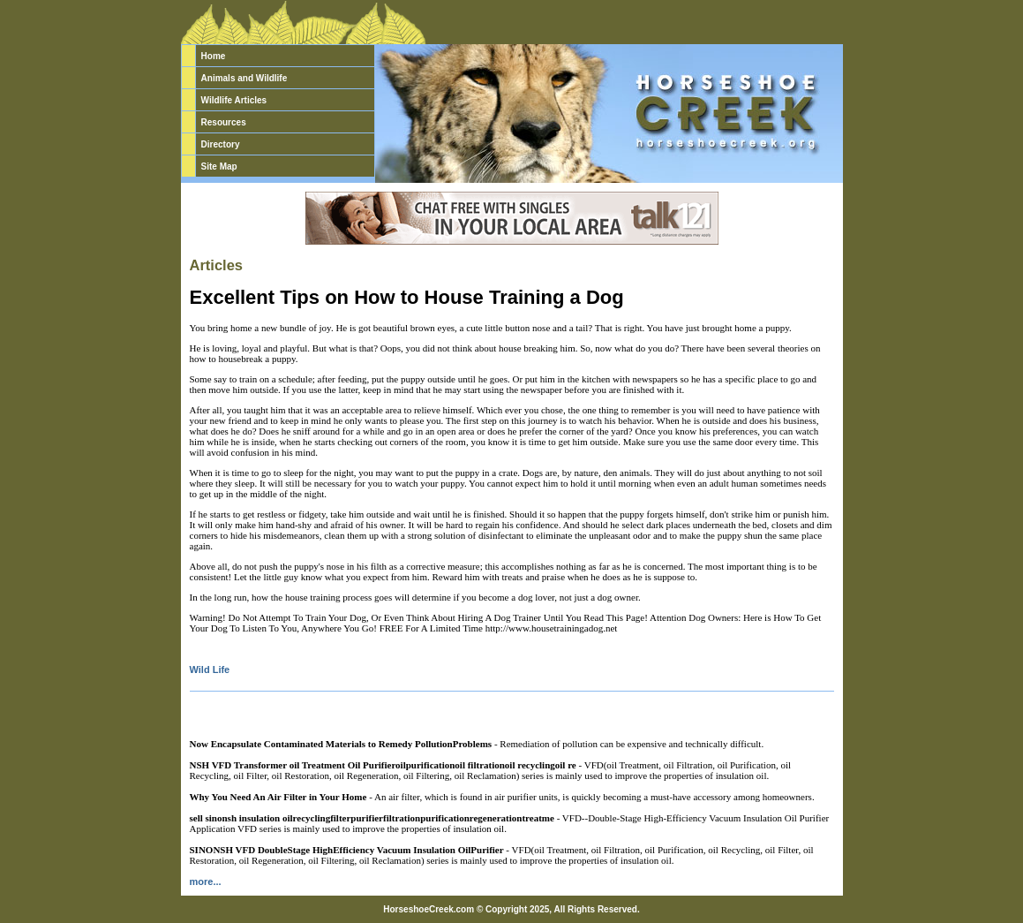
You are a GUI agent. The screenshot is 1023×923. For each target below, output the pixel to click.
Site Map (219, 166)
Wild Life (210, 669)
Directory (220, 144)
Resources (223, 122)
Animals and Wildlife (244, 78)
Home (213, 56)
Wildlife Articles (234, 100)
